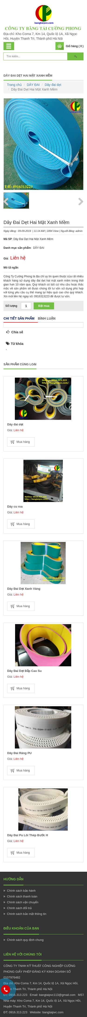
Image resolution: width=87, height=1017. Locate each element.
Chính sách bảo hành (21, 890)
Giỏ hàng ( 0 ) (75, 46)
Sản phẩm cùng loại (19, 364)
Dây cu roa (15, 506)
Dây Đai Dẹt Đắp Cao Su (24, 671)
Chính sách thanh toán (22, 896)
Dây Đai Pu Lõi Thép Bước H (27, 835)
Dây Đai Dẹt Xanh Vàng (23, 588)
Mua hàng (23, 442)
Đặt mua (43, 306)
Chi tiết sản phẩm (18, 318)
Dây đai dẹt (53, 85)
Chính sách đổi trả (19, 908)
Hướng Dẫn (13, 879)
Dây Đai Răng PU (19, 753)
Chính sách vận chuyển (22, 902)
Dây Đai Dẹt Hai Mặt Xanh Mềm (27, 75)
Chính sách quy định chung (25, 940)
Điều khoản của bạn (21, 928)
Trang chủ (14, 85)
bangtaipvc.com (52, 1012)
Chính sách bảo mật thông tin (26, 914)
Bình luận (46, 318)
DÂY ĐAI (33, 85)
